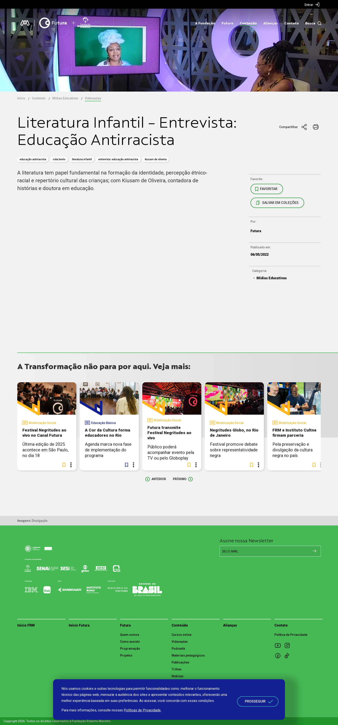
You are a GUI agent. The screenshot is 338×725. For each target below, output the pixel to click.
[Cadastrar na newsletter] (314, 551)
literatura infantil (82, 159)
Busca (310, 23)
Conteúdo (248, 23)
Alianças (270, 23)
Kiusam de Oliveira (156, 159)
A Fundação (205, 23)
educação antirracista (33, 159)
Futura (227, 23)
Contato (291, 23)
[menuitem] (312, 4)
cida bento (59, 159)
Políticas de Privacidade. (142, 710)
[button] (64, 465)
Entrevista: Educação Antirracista (118, 159)
